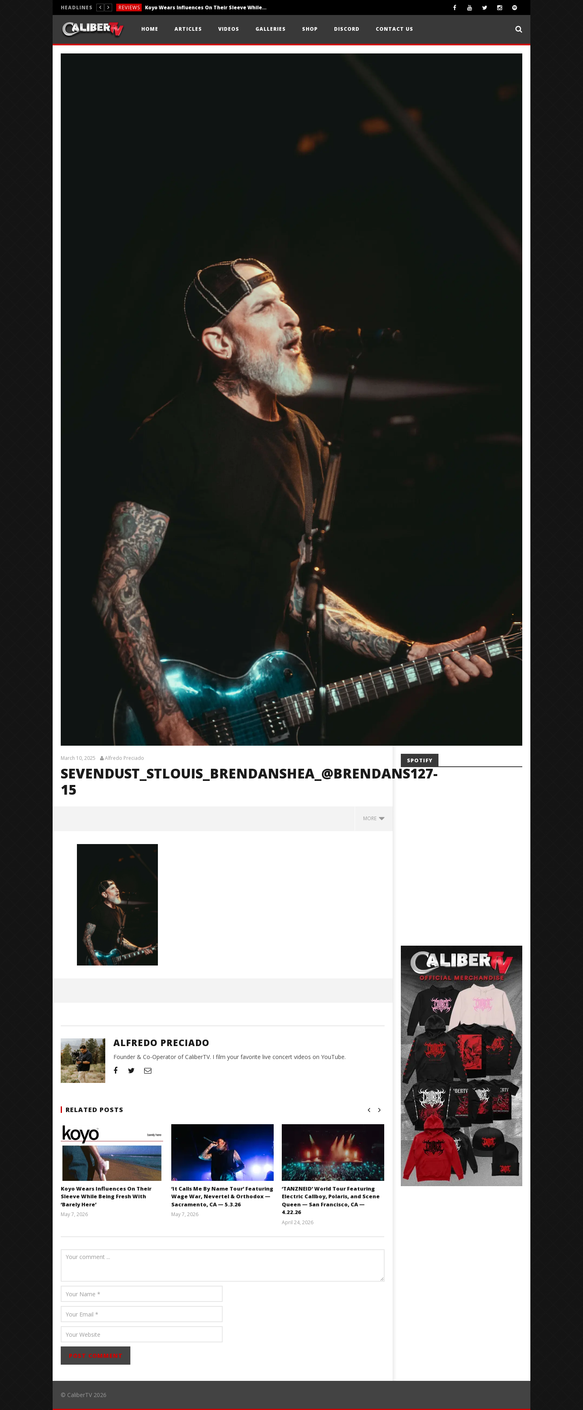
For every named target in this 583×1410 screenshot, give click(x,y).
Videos (228, 29)
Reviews (129, 7)
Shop (310, 29)
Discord (347, 29)
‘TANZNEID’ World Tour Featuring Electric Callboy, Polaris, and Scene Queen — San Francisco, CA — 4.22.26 (331, 1200)
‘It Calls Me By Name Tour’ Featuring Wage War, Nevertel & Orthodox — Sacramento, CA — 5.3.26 (222, 1196)
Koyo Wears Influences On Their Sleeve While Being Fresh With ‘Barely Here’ (205, 7)
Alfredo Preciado (124, 758)
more (374, 818)
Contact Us (394, 29)
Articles (188, 29)
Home (149, 29)
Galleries (270, 29)
